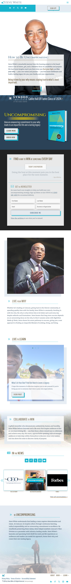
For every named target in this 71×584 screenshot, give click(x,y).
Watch (36, 88)
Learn (65, 575)
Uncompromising (25, 115)
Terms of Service (15, 579)
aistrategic (30, 581)
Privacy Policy (6, 579)
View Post (18, 394)
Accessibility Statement (29, 579)
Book (58, 575)
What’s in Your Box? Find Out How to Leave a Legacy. (31, 382)
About (52, 575)
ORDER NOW (10, 137)
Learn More (11, 131)
